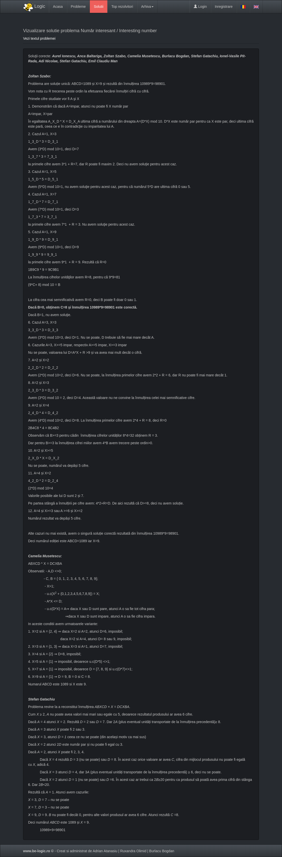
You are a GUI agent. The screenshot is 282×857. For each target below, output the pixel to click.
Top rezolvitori (122, 7)
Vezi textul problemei (39, 38)
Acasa (58, 7)
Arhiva (147, 7)
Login (200, 7)
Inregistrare (224, 7)
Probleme (78, 7)
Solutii (98, 7)
